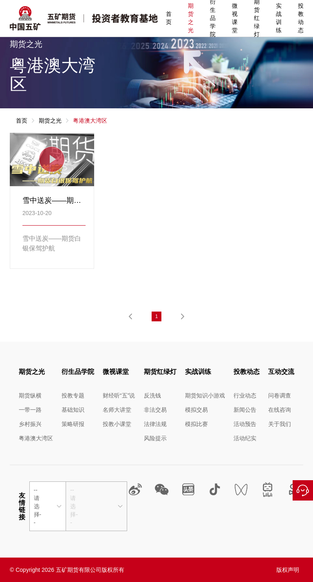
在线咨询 (303, 490)
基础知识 (73, 409)
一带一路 (30, 409)
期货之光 (191, 17)
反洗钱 (152, 395)
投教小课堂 (117, 424)
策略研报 (73, 424)
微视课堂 (235, 17)
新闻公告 (245, 409)
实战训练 (279, 17)
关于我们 (279, 424)
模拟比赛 (196, 424)
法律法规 (155, 424)
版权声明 (287, 570)
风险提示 (155, 438)
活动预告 (245, 424)
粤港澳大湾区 (36, 438)
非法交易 (155, 409)
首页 (169, 18)
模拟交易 (196, 409)
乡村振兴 (30, 424)
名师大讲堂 (117, 409)
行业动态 (245, 395)
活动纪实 (245, 438)
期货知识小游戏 (205, 395)
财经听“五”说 (119, 395)
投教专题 (73, 395)
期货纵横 (30, 395)
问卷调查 (279, 395)
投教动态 (301, 17)
